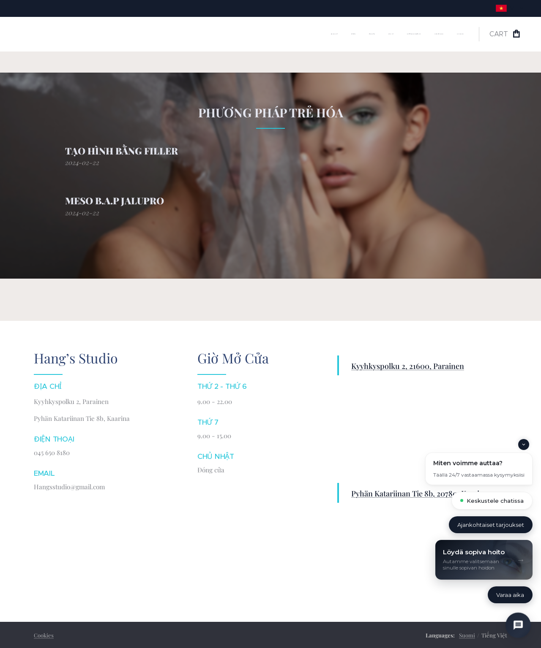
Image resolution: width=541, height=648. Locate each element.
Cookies (44, 635)
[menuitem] (384, 34)
